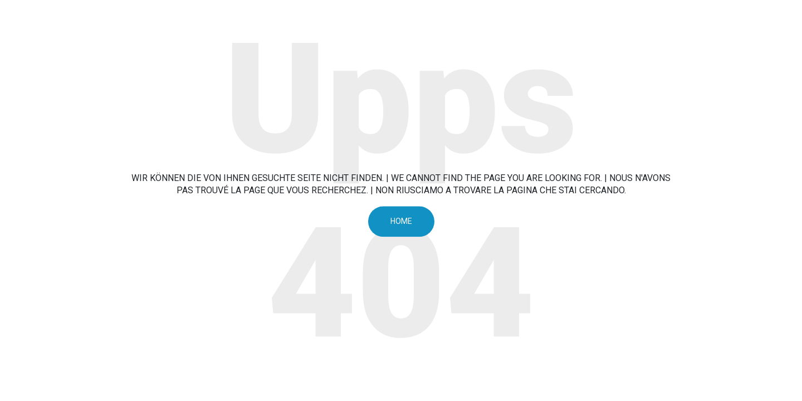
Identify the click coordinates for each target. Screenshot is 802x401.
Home (401, 221)
